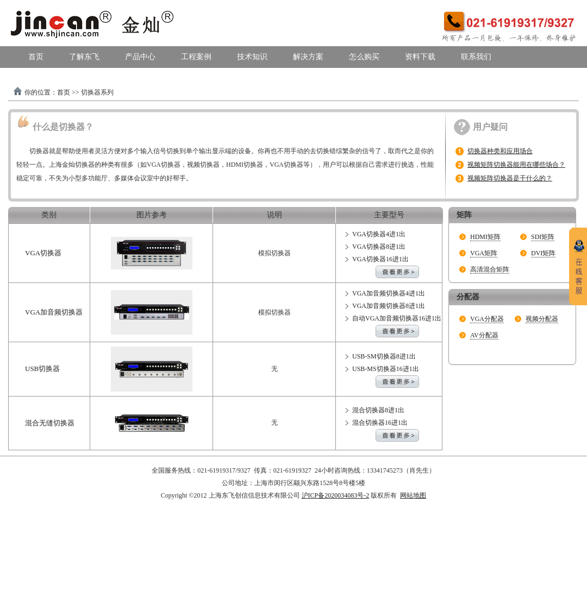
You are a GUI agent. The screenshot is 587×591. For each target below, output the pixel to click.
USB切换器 (42, 368)
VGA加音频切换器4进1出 (388, 293)
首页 (35, 57)
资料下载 (420, 57)
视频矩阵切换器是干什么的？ (509, 178)
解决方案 (308, 57)
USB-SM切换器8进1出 (384, 356)
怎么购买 (364, 57)
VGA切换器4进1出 (378, 234)
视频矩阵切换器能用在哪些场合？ (516, 164)
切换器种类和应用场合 (500, 151)
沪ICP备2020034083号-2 (336, 495)
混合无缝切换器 (49, 423)
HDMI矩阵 (485, 237)
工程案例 (196, 57)
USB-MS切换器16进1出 (385, 369)
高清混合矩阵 (489, 269)
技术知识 (252, 57)
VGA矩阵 (483, 253)
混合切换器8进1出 (378, 410)
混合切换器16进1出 (380, 422)
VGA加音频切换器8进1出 (388, 306)
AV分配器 (484, 335)
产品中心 (140, 57)
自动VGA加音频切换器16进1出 (396, 318)
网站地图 (413, 495)
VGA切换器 (43, 253)
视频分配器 (542, 319)
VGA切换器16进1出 (380, 259)
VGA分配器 (487, 319)
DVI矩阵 (543, 253)
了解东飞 (84, 57)
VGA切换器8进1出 (378, 246)
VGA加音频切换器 (54, 312)
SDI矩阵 (542, 237)
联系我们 (476, 57)
